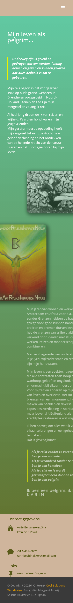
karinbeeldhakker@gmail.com (36, 555)
